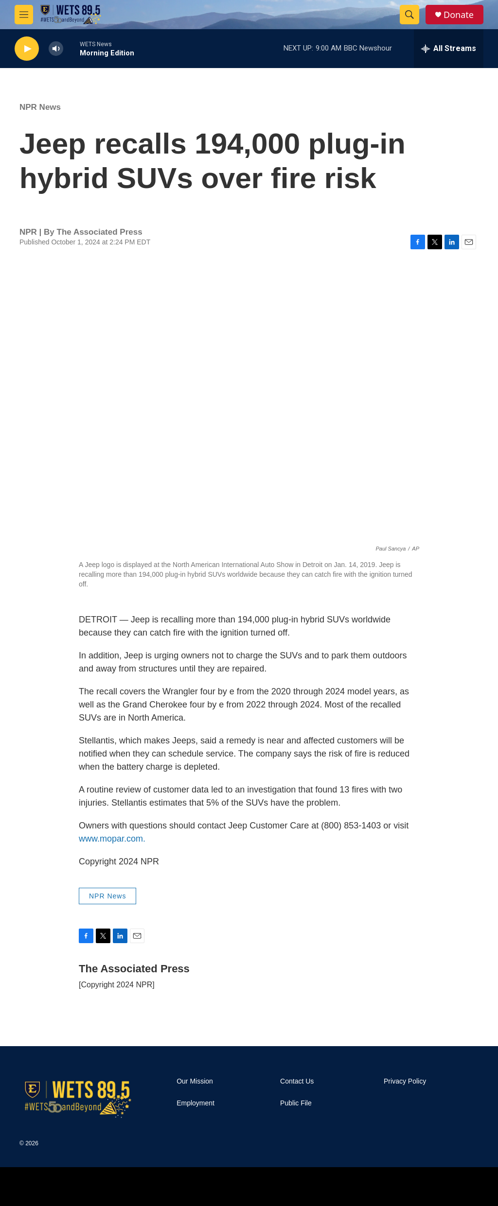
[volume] (56, 49)
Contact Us (297, 1081)
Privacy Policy (405, 1081)
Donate (459, 15)
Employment (195, 1103)
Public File (296, 1103)
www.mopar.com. (112, 839)
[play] (27, 48)
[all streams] (448, 48)
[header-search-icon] (409, 14)
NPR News (40, 107)
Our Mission (195, 1081)
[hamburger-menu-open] (24, 14)
